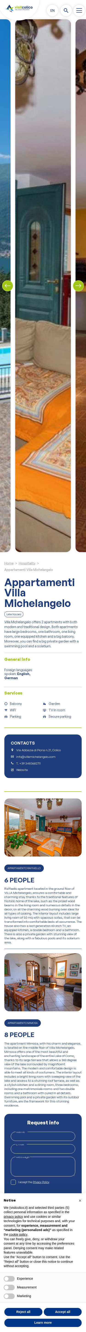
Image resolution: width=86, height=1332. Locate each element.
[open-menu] (79, 10)
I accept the (33, 1182)
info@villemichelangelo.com (35, 757)
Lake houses (13, 614)
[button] (52, 10)
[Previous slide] (7, 285)
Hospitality (27, 563)
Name (21, 1132)
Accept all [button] (62, 1312)
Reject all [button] (23, 1312)
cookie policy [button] (18, 1234)
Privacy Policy (41, 1182)
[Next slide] (78, 285)
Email (21, 1144)
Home (9, 563)
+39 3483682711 (30, 763)
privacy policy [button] (13, 1216)
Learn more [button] (43, 1322)
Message (22, 1157)
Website (22, 770)
